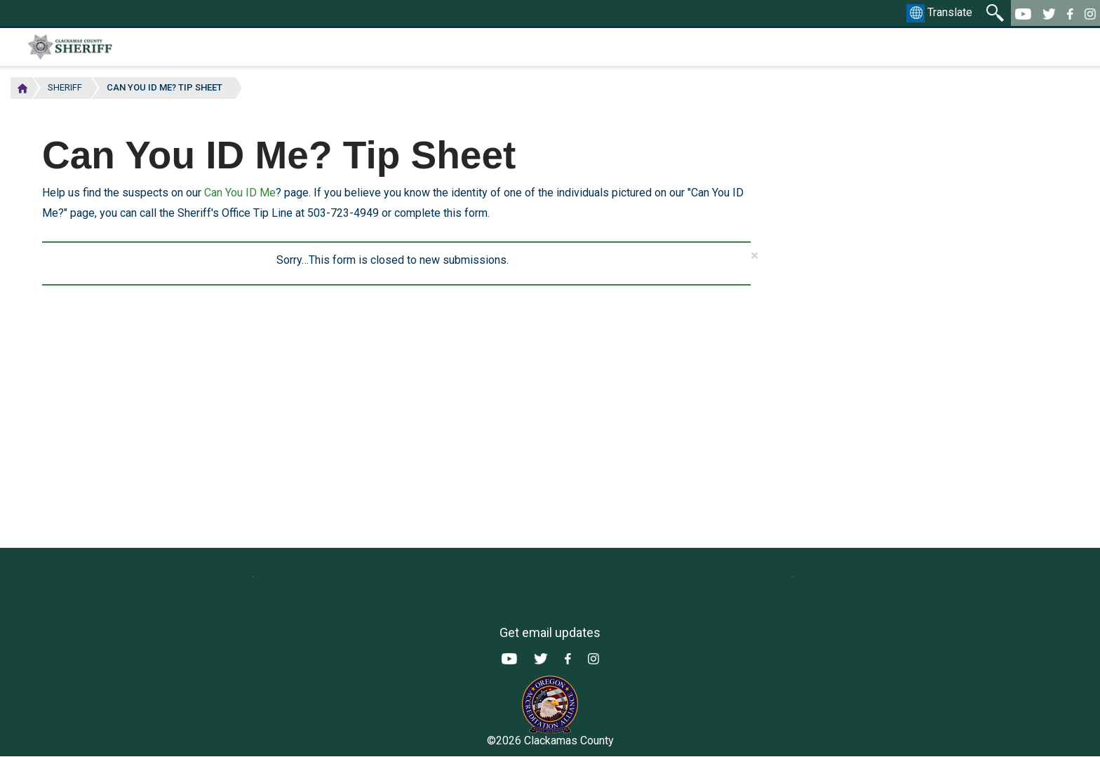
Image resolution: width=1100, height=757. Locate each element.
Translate (939, 13)
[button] (754, 255)
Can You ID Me (240, 192)
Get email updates (550, 632)
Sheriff (65, 87)
